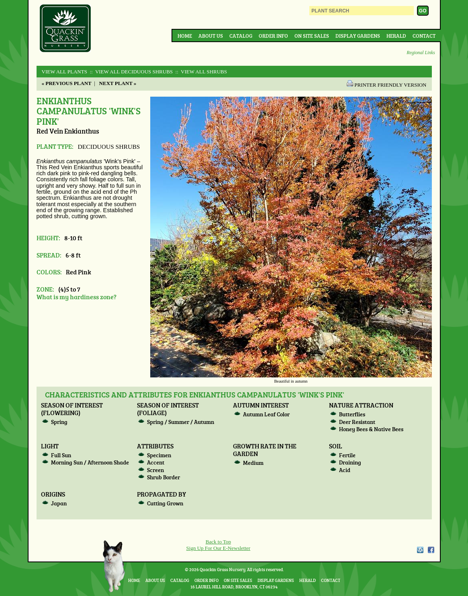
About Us (210, 35)
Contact (424, 35)
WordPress (419, 549)
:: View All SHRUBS (200, 72)
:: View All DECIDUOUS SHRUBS (130, 72)
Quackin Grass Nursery (65, 29)
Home (185, 35)
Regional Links (421, 52)
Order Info (273, 35)
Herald (396, 35)
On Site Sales (311, 35)
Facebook (431, 549)
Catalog (240, 35)
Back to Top (218, 542)
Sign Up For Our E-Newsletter (218, 548)
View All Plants (64, 72)
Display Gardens (357, 35)
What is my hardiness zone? (76, 296)
